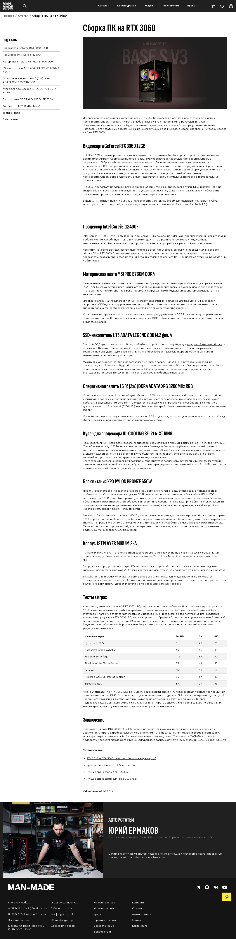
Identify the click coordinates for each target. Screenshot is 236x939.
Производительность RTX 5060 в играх (111, 774)
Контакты (138, 911)
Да (13, 21)
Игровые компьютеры (64, 911)
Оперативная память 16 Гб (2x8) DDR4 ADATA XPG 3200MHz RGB (27, 89)
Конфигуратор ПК (62, 923)
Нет (32, 21)
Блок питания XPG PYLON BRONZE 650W (28, 108)
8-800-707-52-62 (221, 4)
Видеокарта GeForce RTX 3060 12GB (25, 56)
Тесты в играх (11, 121)
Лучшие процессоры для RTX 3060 (108, 780)
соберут (105, 748)
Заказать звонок (18, 929)
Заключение (10, 128)
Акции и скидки (141, 923)
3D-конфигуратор (62, 929)
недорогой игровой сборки (204, 353)
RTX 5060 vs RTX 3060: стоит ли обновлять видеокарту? (121, 767)
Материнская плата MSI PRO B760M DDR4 (29, 70)
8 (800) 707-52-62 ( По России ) (27, 923)
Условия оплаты (104, 917)
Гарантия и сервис (105, 929)
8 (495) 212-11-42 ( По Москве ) (27, 917)
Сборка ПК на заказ (63, 934)
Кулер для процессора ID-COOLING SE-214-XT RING (30, 99)
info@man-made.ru (19, 911)
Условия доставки (105, 911)
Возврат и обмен (104, 934)
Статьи (136, 929)
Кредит (98, 923)
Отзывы (137, 917)
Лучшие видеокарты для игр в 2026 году (112, 787)
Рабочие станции (61, 917)
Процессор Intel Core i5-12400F (22, 63)
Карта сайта (139, 934)
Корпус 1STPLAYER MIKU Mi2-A (21, 114)
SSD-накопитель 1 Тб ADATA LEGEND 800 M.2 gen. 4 (31, 78)
